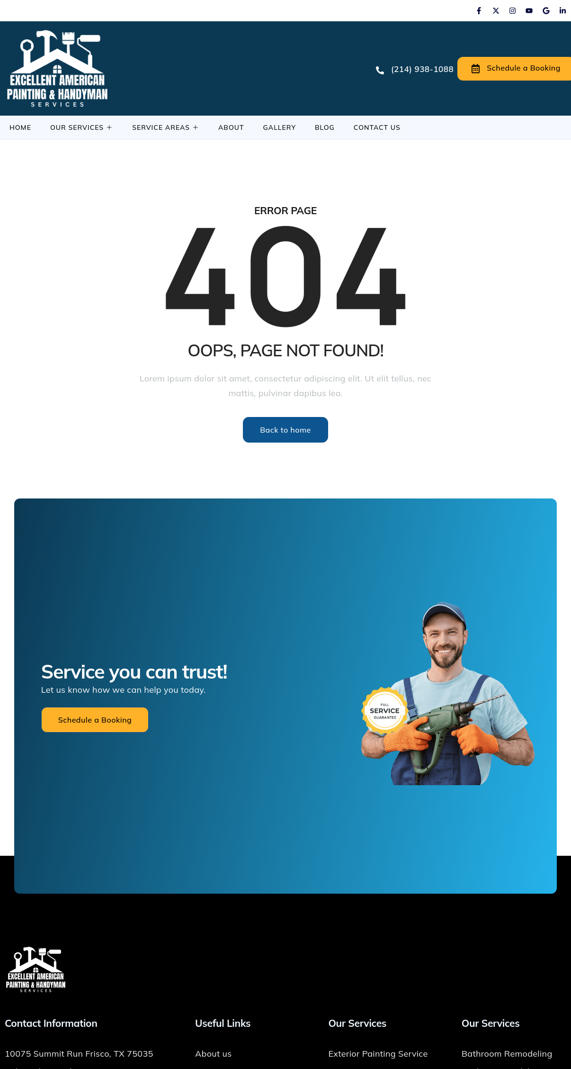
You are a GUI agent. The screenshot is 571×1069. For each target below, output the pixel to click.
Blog (325, 127)
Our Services (81, 127)
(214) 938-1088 (415, 69)
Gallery (279, 127)
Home (20, 127)
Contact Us (377, 127)
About (231, 127)
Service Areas (165, 127)
